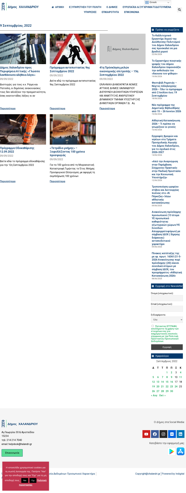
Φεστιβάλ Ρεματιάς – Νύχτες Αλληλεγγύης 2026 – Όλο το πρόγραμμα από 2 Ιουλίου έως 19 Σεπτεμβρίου (167, 89)
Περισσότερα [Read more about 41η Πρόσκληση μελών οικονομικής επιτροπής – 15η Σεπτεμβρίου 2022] (107, 108)
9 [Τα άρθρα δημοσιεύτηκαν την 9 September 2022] (171, 377)
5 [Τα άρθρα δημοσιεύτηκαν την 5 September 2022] (153, 377)
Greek (151, 2)
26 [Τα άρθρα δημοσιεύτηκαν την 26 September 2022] (153, 391)
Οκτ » (162, 395)
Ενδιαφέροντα (158, 315)
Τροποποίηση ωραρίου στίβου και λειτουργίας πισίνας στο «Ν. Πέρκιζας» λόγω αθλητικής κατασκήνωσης (165, 194)
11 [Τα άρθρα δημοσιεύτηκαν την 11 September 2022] (180, 377)
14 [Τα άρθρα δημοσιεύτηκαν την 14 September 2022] (162, 381)
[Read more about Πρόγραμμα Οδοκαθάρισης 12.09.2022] (23, 129)
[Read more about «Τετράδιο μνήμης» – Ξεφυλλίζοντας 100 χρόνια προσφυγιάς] (73, 129)
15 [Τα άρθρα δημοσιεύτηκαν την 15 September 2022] (167, 381)
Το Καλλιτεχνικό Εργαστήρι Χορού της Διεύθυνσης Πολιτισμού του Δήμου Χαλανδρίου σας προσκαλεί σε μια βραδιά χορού (166, 43)
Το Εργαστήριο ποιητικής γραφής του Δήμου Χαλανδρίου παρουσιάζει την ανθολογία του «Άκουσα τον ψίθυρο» (166, 67)
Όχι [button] (33, 480)
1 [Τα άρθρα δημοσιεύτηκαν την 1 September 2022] (167, 372)
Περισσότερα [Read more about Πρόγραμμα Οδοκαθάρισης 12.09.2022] (7, 181)
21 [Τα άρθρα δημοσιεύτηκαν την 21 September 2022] (162, 386)
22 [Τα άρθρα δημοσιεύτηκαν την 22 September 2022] (167, 386)
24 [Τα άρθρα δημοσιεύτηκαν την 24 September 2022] (176, 386)
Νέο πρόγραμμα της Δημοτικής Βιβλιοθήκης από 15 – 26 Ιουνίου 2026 (166, 108)
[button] (179, 9)
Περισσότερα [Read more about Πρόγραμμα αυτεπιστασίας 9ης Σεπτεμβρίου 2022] (57, 108)
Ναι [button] (24, 480)
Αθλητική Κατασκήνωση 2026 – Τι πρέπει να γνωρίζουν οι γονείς (166, 123)
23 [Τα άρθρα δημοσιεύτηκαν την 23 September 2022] (171, 386)
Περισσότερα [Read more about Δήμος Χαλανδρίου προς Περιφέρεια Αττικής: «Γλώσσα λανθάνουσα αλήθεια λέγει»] (7, 108)
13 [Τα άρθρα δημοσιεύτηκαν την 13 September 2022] (157, 381)
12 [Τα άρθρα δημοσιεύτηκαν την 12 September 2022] (153, 381)
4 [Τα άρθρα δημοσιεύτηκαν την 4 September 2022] (180, 372)
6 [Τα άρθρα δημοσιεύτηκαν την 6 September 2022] (158, 377)
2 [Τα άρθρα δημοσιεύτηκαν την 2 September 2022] (171, 372)
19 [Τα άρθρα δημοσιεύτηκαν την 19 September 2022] (153, 386)
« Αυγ (154, 395)
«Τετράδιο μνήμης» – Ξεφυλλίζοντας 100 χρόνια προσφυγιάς (67, 151)
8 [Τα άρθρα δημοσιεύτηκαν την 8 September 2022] (167, 377)
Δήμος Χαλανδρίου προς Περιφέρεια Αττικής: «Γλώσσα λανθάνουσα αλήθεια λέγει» (20, 71)
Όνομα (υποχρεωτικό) (162, 293)
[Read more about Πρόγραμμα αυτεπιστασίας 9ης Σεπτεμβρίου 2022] (73, 49)
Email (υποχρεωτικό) (161, 304)
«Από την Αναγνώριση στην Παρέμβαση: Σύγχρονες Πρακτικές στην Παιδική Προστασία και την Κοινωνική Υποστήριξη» (166, 169)
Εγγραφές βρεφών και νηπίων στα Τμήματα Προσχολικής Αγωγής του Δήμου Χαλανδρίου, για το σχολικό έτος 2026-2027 (165, 144)
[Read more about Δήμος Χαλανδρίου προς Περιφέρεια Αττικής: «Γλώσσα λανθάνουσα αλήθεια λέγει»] (23, 49)
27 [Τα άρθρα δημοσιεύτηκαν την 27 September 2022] (157, 391)
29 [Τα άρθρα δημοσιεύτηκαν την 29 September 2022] (167, 391)
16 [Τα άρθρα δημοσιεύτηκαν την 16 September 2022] (171, 381)
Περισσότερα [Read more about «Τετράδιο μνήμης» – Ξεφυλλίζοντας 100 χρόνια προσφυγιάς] (57, 181)
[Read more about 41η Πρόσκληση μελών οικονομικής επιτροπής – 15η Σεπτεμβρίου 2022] (123, 49)
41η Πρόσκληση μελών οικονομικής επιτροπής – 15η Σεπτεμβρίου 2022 (119, 71)
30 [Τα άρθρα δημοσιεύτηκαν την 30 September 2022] (171, 391)
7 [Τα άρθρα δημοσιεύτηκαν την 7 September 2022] (162, 377)
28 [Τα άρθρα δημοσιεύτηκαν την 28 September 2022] (162, 391)
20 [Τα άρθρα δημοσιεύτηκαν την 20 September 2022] (157, 386)
